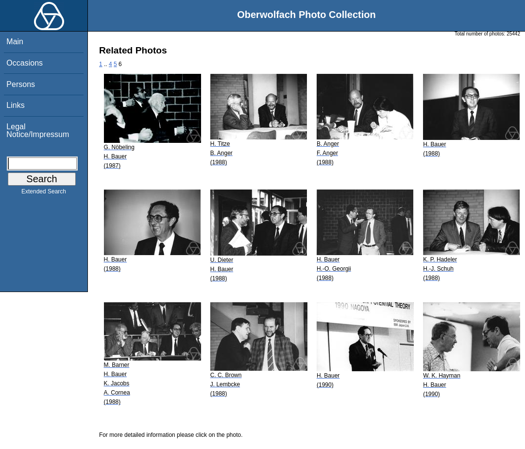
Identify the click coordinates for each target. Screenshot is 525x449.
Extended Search (43, 193)
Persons (20, 84)
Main (14, 41)
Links (15, 105)
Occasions (24, 63)
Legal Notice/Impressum (37, 130)
